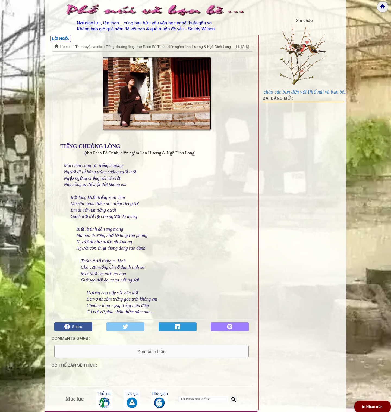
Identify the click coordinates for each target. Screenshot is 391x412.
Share (73, 326)
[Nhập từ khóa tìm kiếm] (203, 399)
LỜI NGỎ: (60, 38)
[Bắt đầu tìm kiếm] (234, 399)
